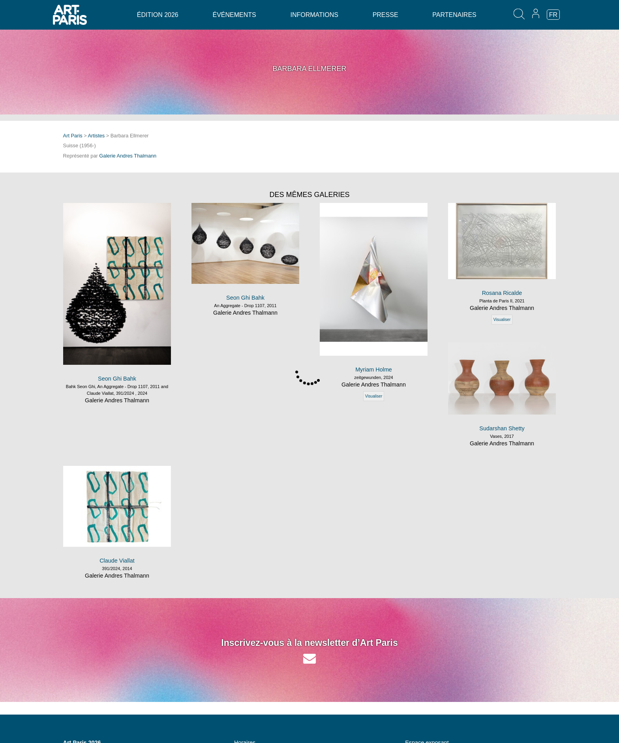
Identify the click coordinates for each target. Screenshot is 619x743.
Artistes (96, 136)
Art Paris (73, 136)
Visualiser (374, 396)
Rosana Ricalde (502, 293)
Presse (385, 14)
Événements (234, 14)
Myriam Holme (373, 369)
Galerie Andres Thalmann (127, 156)
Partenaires (454, 14)
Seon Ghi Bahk (117, 378)
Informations (314, 14)
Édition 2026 (157, 14)
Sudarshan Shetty (501, 428)
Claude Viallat (117, 560)
